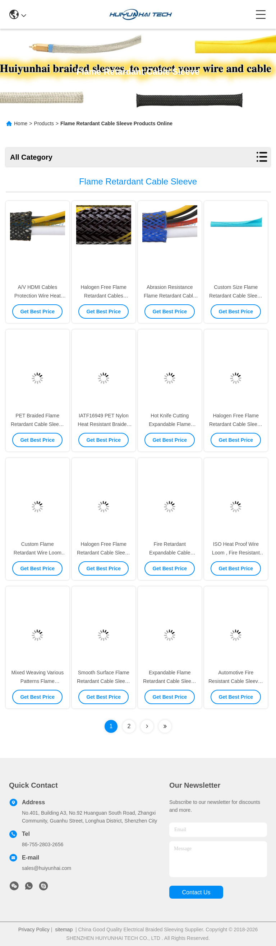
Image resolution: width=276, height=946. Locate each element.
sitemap (64, 929)
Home (20, 123)
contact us (196, 892)
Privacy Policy (34, 929)
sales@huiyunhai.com (46, 868)
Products (44, 123)
